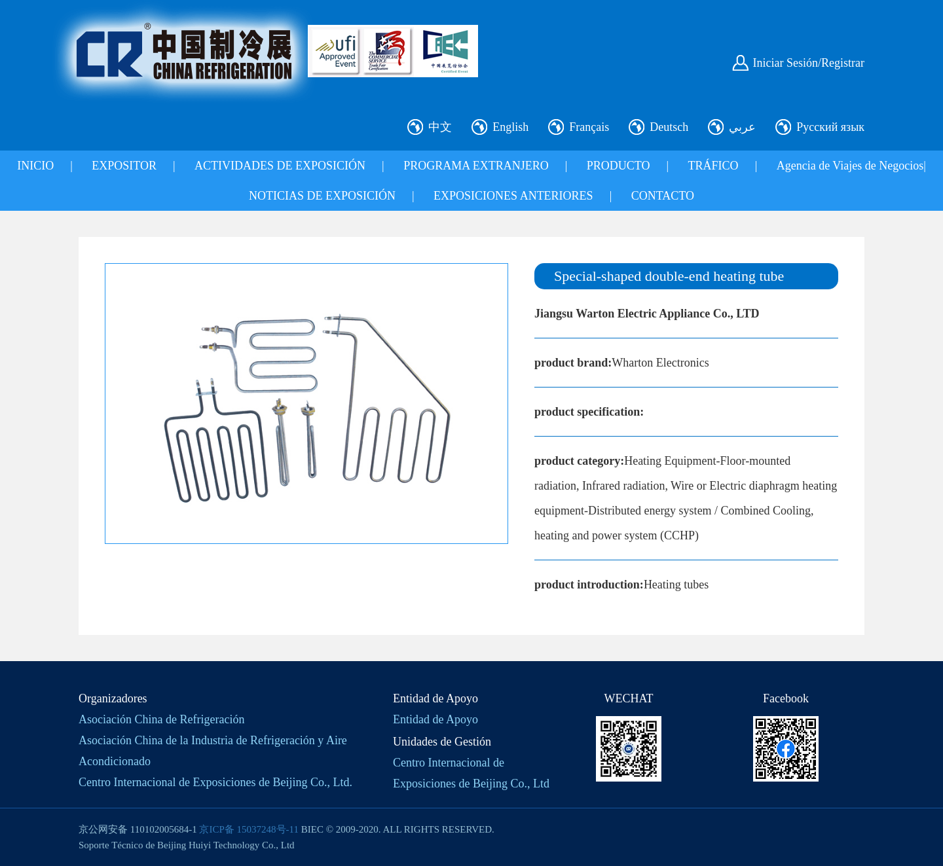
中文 (440, 127)
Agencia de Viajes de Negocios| (851, 165)
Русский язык (830, 127)
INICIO (35, 165)
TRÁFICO (713, 165)
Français (589, 127)
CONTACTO (662, 195)
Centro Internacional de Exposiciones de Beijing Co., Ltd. (215, 782)
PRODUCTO (618, 165)
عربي (742, 127)
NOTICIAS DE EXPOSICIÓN (322, 195)
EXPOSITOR (124, 165)
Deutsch (669, 127)
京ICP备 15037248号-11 (249, 829)
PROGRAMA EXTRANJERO (476, 165)
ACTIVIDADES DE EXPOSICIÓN (279, 165)
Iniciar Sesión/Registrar (808, 62)
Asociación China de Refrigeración (161, 719)
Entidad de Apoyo (435, 719)
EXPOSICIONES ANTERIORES (513, 195)
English (510, 127)
